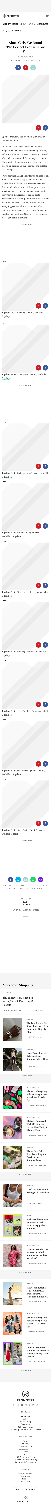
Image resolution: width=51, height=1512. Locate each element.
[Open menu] (47, 15)
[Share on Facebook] (18, 67)
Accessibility (25, 1449)
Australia (25, 1482)
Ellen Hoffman (25, 57)
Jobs (25, 1419)
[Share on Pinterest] (25, 67)
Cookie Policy (25, 1446)
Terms (25, 1441)
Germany (25, 1476)
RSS (25, 1454)
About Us (25, 1416)
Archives (25, 1452)
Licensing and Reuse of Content (25, 1430)
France (25, 1479)
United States (25, 1474)
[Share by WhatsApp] (33, 879)
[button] (25, 67)
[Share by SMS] (40, 879)
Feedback (25, 1424)
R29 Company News (25, 1457)
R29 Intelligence (25, 1427)
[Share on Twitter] (18, 879)
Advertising (25, 1422)
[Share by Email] (33, 67)
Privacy (25, 1444)
